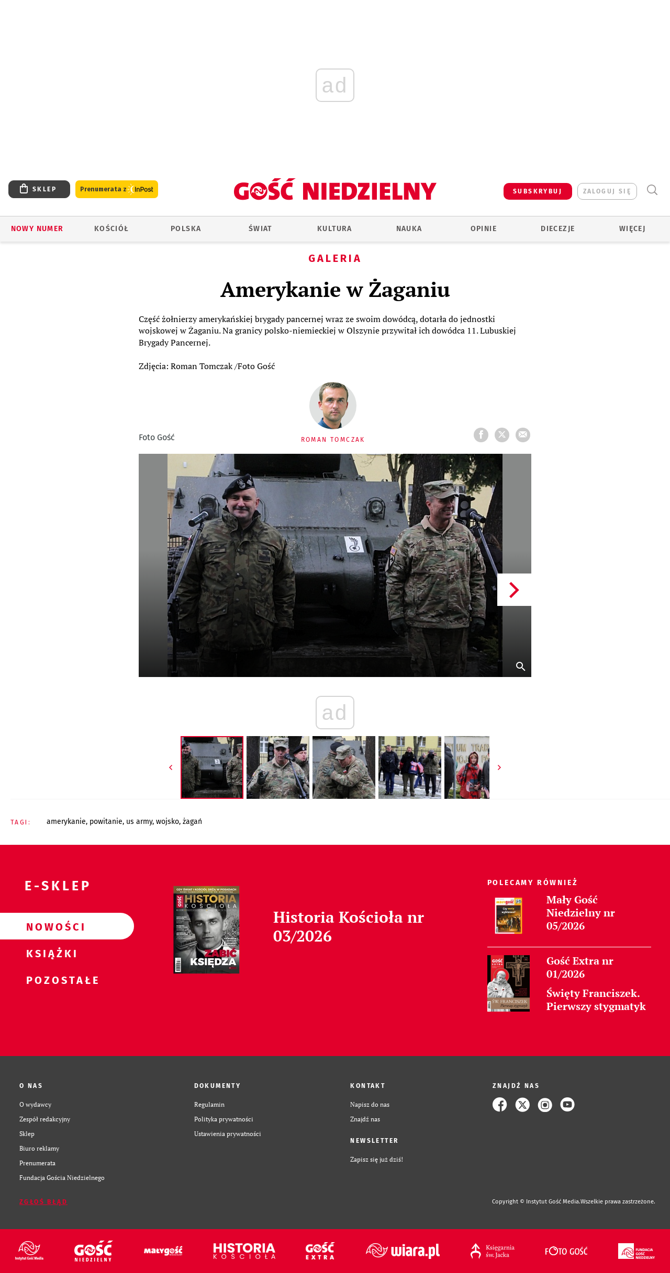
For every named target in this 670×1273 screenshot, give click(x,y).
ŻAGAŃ (192, 821)
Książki (50, 953)
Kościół (111, 228)
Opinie (484, 228)
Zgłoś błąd (43, 1202)
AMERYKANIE (66, 821)
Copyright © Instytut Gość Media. (536, 1201)
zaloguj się (607, 191)
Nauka (409, 228)
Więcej (632, 228)
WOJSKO (167, 821)
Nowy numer (37, 228)
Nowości (50, 926)
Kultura (334, 228)
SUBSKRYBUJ (537, 191)
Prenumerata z (116, 190)
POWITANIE (106, 821)
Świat (260, 228)
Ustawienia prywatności (227, 1134)
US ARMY (139, 821)
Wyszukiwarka (652, 190)
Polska (186, 228)
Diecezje (558, 228)
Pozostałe (50, 979)
